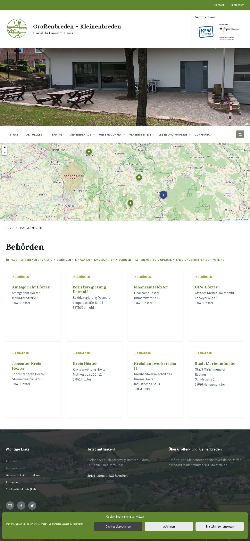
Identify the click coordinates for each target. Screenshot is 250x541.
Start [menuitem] (14, 134)
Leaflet (226, 219)
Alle (14, 260)
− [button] (5, 153)
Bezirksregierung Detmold (89, 289)
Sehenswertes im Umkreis (153, 260)
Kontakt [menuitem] (219, 5)
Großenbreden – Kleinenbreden (78, 26)
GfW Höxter (206, 287)
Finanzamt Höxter (151, 287)
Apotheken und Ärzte (36, 260)
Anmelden (13, 482)
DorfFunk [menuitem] (202, 134)
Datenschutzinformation (23, 475)
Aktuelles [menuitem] (34, 134)
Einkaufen (82, 260)
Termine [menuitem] (56, 134)
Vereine (218, 260)
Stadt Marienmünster (215, 363)
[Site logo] (16, 38)
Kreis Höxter (85, 363)
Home (9, 228)
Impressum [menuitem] (237, 5)
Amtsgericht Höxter (31, 287)
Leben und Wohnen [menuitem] (172, 134)
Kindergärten (104, 260)
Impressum (13, 468)
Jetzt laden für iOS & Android (108, 476)
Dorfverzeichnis (31, 228)
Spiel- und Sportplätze (192, 260)
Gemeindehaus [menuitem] (80, 134)
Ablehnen (169, 526)
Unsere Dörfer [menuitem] (110, 134)
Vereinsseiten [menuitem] (140, 134)
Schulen (125, 260)
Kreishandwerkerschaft (155, 366)
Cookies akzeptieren (118, 526)
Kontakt (11, 461)
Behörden (22, 277)
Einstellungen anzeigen (219, 526)
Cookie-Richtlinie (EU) (21, 489)
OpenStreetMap (241, 219)
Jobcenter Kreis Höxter (26, 366)
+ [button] (5, 147)
